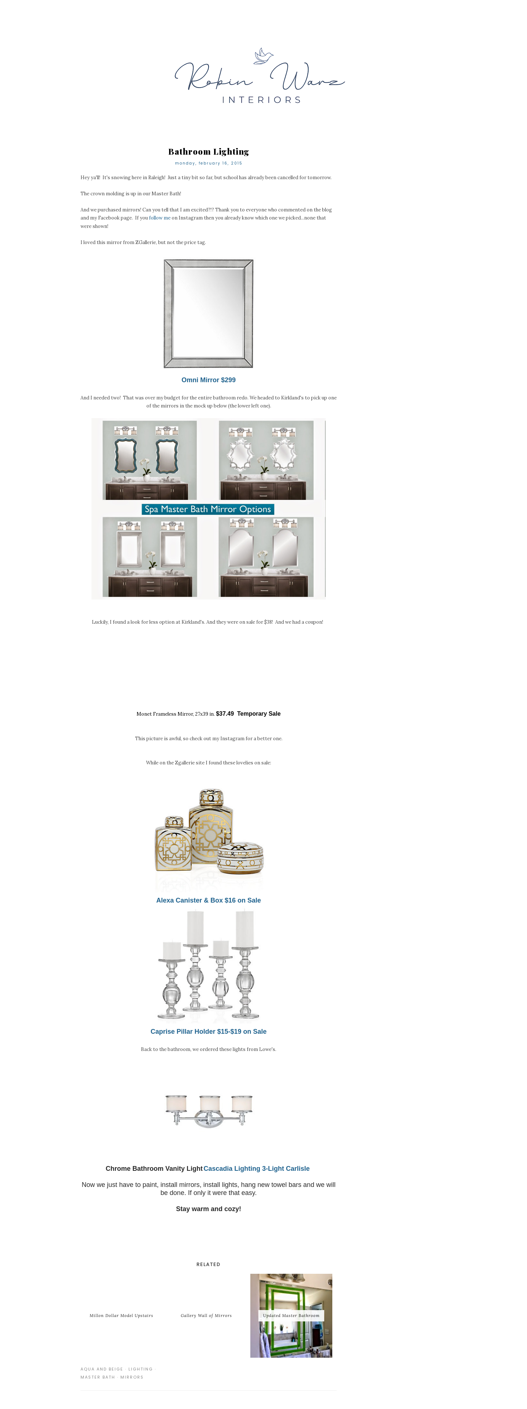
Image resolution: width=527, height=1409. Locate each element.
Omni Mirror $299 (209, 380)
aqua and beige (102, 1369)
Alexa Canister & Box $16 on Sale (208, 900)
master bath (98, 1377)
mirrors (132, 1377)
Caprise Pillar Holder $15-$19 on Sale (208, 1031)
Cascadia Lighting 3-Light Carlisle (257, 1168)
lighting (140, 1369)
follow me (160, 218)
